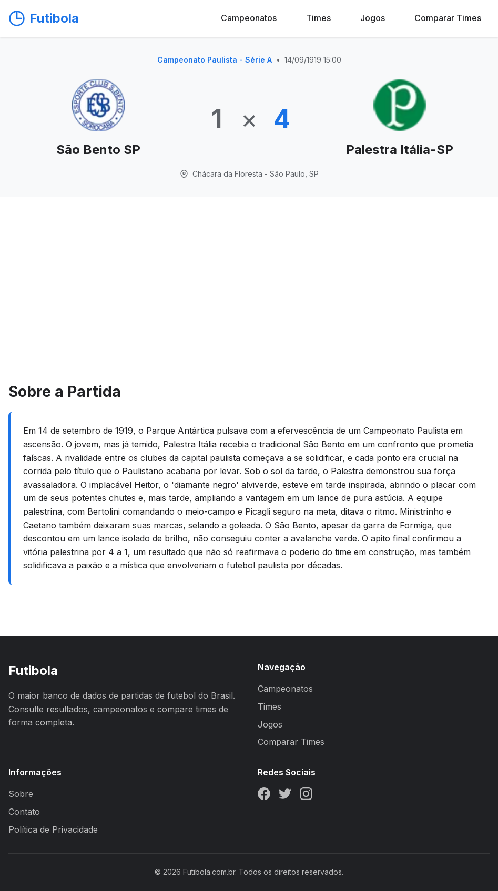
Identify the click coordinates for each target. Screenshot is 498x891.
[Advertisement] (249, 301)
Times (318, 18)
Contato (24, 811)
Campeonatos (249, 18)
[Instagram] (306, 795)
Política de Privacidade (53, 829)
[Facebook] (264, 795)
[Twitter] (285, 795)
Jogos (372, 18)
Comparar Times (447, 18)
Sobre (20, 793)
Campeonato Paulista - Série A (214, 59)
